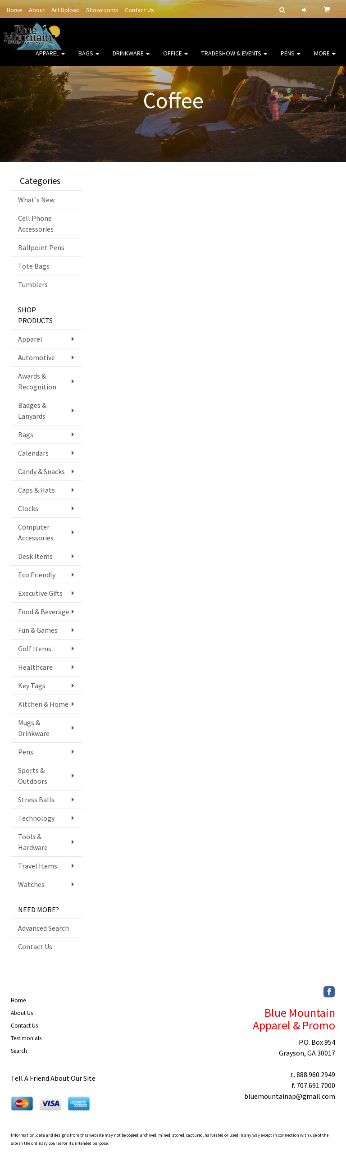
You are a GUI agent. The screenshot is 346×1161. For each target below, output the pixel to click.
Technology (36, 818)
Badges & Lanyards (32, 411)
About (37, 10)
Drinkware (131, 59)
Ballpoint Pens (41, 247)
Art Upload (65, 10)
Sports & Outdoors (32, 776)
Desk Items (35, 556)
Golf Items (34, 648)
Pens (290, 59)
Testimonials (26, 1038)
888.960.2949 (315, 1074)
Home (15, 10)
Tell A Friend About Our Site (53, 1078)
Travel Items (37, 865)
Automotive (36, 357)
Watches (31, 884)
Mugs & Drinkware (34, 728)
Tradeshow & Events (234, 59)
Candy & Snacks (41, 471)
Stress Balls (36, 799)
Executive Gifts (40, 593)
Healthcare (35, 667)
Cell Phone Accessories (36, 223)
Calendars (33, 452)
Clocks (28, 508)
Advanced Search (43, 927)
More (325, 59)
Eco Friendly (36, 574)
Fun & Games (38, 630)
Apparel (50, 59)
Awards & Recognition (37, 381)
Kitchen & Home (43, 703)
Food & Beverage (43, 611)
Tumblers (33, 284)
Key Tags (32, 685)
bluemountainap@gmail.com (289, 1096)
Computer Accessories (36, 532)
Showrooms (102, 10)
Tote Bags (34, 265)
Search (19, 1051)
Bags (88, 59)
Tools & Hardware (33, 842)
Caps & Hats (36, 489)
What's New (36, 199)
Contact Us (139, 10)
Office (175, 59)
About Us (22, 1013)
